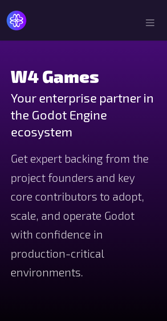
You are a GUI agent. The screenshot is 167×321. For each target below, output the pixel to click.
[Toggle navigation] (150, 24)
